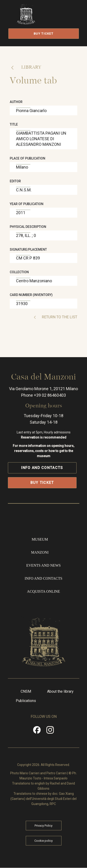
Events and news (43, 565)
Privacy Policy (43, 825)
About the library (60, 691)
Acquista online (43, 591)
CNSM (26, 691)
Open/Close (62, 19)
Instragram (50, 731)
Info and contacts (42, 468)
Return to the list (59, 317)
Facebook (37, 731)
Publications (26, 701)
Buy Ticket (43, 33)
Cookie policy (43, 840)
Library (30, 67)
